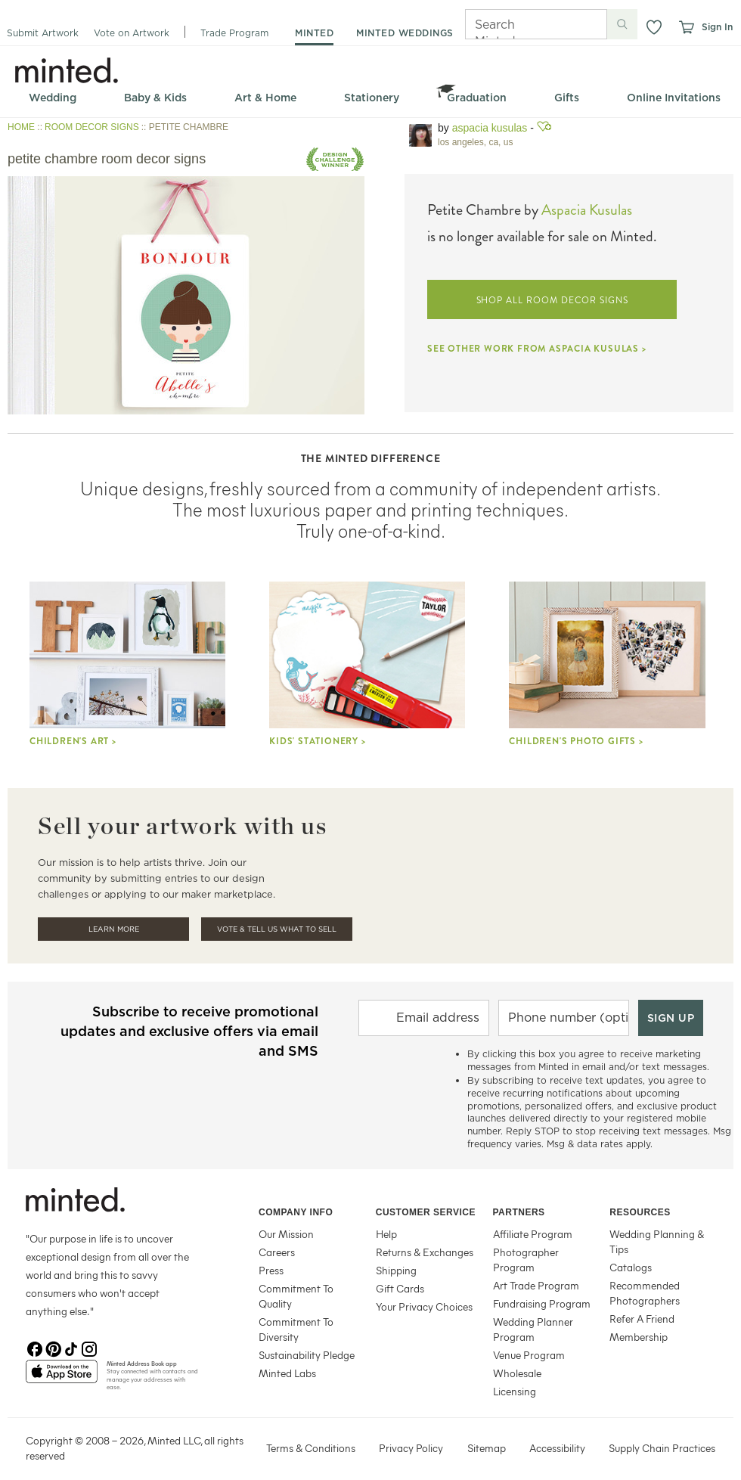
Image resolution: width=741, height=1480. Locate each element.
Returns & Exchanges (424, 1252)
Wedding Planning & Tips (656, 1241)
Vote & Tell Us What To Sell (276, 929)
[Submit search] (622, 24)
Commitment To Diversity (296, 1329)
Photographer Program (526, 1259)
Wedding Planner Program (533, 1329)
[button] (654, 27)
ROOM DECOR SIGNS (92, 127)
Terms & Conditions (310, 1448)
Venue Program (529, 1355)
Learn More (113, 929)
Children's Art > (72, 741)
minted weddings (405, 33)
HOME (21, 127)
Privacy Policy (411, 1448)
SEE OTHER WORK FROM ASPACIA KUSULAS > (536, 348)
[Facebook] (35, 1348)
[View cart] (686, 27)
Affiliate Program (532, 1234)
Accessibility (557, 1448)
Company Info (296, 1212)
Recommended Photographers (644, 1293)
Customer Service (426, 1212)
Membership (638, 1337)
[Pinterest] (53, 1348)
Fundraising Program (542, 1303)
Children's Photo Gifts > (576, 741)
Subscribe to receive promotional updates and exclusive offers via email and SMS (189, 1031)
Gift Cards (400, 1288)
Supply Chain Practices (662, 1448)
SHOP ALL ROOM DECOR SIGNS (552, 300)
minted (314, 33)
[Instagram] (89, 1348)
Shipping (396, 1270)
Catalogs (630, 1267)
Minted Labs (287, 1373)
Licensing (514, 1391)
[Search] (515, 24)
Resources (640, 1212)
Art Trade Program (536, 1285)
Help (386, 1234)
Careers (277, 1252)
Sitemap (486, 1448)
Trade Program (234, 33)
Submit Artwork (43, 33)
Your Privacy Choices (424, 1306)
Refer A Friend (641, 1318)
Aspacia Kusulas (490, 128)
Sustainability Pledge (307, 1355)
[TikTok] (71, 1348)
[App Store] (62, 1378)
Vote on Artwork (131, 33)
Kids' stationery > (317, 741)
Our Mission (286, 1234)
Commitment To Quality (296, 1296)
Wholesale (517, 1373)
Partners (519, 1212)
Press (271, 1270)
